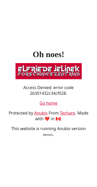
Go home (48, 103)
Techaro (67, 113)
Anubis (41, 113)
